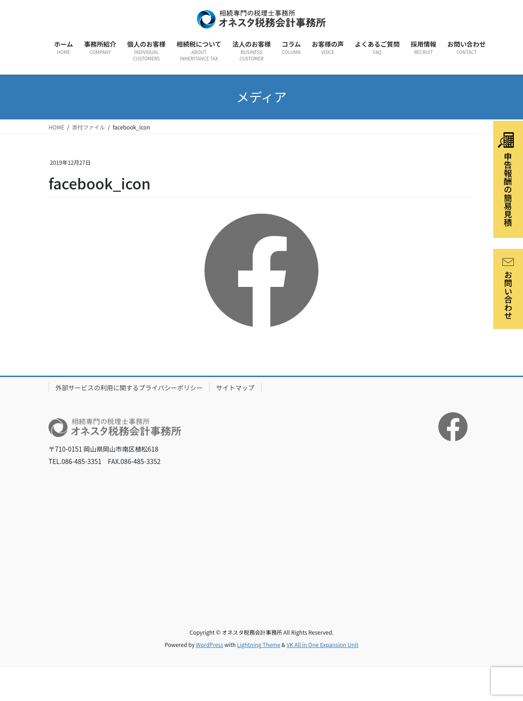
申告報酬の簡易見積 (506, 179)
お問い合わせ (508, 289)
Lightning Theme (258, 644)
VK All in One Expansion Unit (323, 644)
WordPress (209, 644)
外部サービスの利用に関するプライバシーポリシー (129, 387)
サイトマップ (235, 387)
